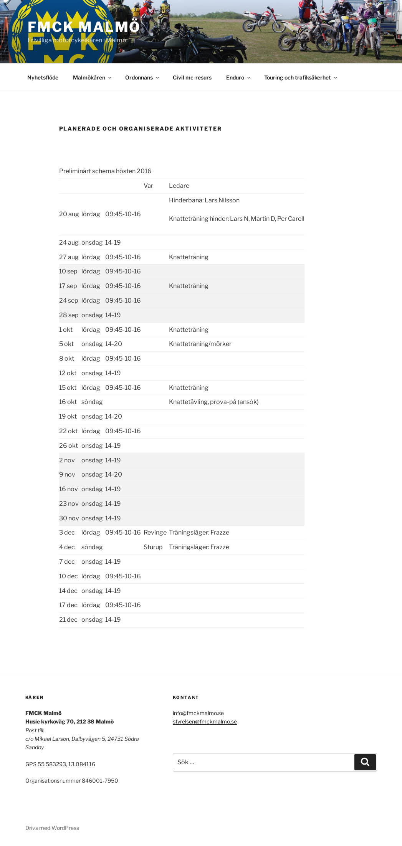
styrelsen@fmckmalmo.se (205, 721)
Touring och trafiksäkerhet (301, 77)
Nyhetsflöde (42, 77)
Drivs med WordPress (52, 827)
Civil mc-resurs (192, 77)
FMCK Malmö (84, 26)
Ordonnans (142, 77)
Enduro (238, 77)
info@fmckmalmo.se (198, 713)
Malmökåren (92, 77)
